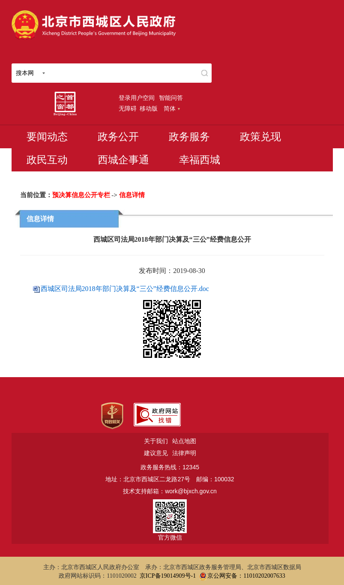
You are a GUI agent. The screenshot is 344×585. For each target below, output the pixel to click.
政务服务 (189, 136)
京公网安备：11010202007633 (246, 576)
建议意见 (156, 453)
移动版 (149, 108)
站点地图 (184, 441)
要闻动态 (47, 136)
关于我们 (156, 441)
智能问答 (171, 97)
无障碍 (128, 108)
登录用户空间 (137, 97)
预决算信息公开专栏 (81, 195)
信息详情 (132, 195)
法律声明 (184, 453)
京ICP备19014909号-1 (168, 576)
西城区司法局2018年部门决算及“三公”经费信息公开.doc (125, 288)
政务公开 (118, 136)
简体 (172, 108)
